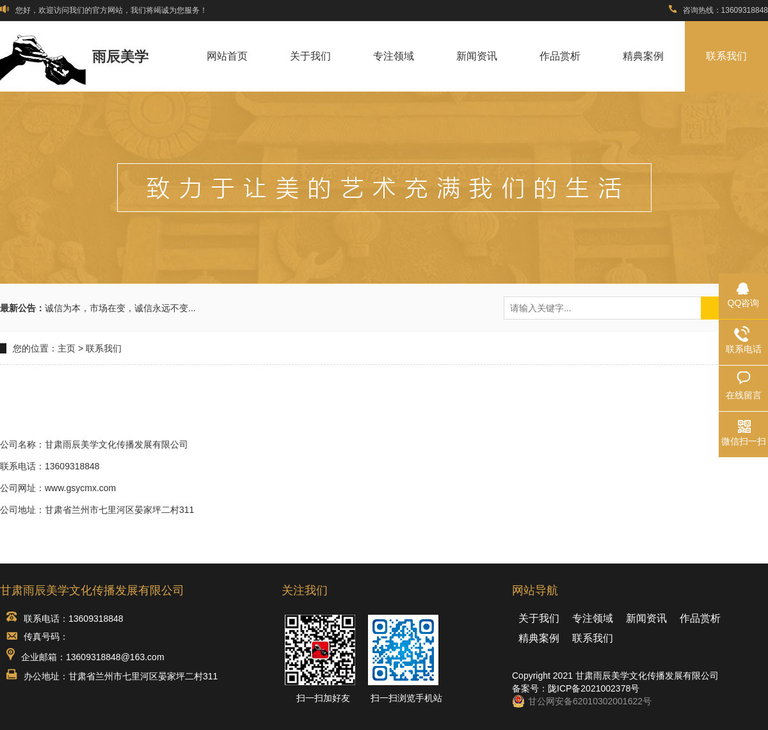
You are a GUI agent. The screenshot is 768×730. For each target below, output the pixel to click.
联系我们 (726, 56)
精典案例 (643, 56)
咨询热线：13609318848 (718, 10)
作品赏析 (560, 56)
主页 (67, 348)
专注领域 (393, 56)
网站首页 (227, 56)
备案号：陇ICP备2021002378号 (575, 688)
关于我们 (310, 56)
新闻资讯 (476, 56)
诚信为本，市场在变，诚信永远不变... (120, 308)
